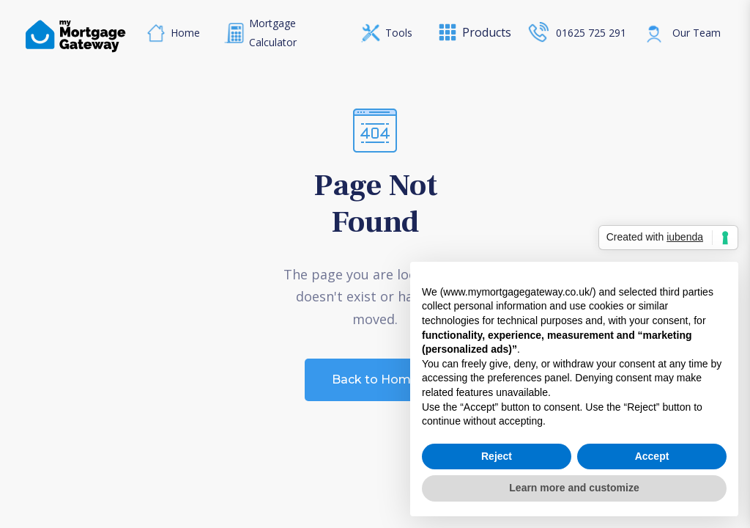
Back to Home (375, 379)
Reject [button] (496, 456)
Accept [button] (652, 456)
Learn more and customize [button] (574, 488)
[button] (465, 32)
